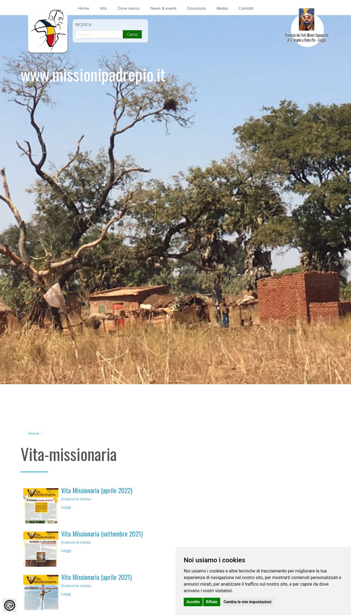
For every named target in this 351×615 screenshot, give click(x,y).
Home (83, 8)
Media (222, 8)
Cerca (132, 34)
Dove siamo (129, 8)
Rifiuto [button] (211, 602)
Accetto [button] (193, 602)
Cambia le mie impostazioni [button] (247, 602)
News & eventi (163, 8)
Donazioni (196, 8)
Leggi (66, 507)
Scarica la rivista (76, 498)
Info (103, 8)
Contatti (246, 8)
